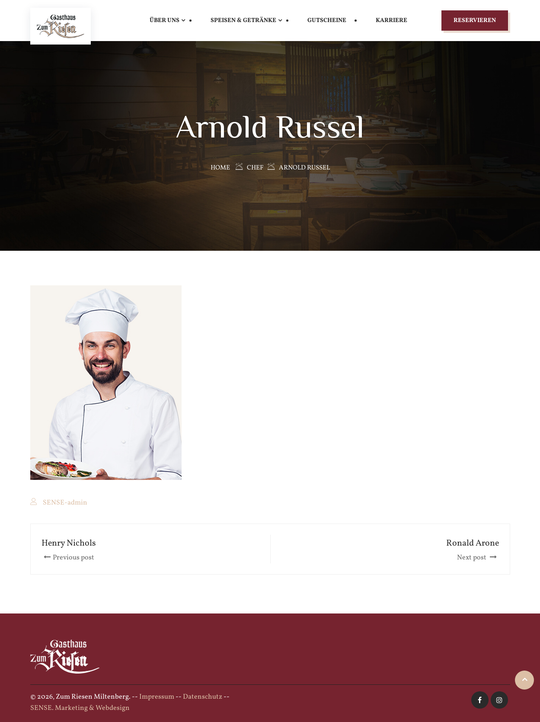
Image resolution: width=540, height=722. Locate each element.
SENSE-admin (65, 503)
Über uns (164, 20)
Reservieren (475, 20)
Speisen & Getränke (243, 20)
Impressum (156, 697)
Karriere (391, 20)
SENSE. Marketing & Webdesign (80, 708)
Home (220, 168)
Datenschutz (202, 697)
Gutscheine (326, 20)
